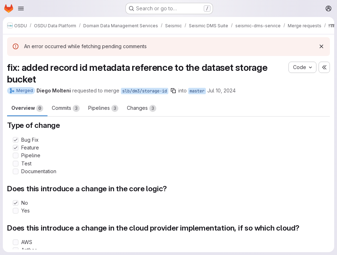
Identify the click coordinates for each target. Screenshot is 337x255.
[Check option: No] (15, 203)
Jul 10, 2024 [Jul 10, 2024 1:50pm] (221, 90)
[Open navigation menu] (21, 8)
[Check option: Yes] (15, 211)
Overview (27, 108)
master (197, 91)
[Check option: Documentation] (15, 171)
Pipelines (103, 108)
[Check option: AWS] (15, 242)
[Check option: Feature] (15, 148)
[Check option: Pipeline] (15, 155)
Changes (141, 108)
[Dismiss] (321, 46)
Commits (66, 108)
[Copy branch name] (173, 90)
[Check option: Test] (15, 163)
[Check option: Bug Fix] (15, 140)
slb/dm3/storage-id (144, 91)
